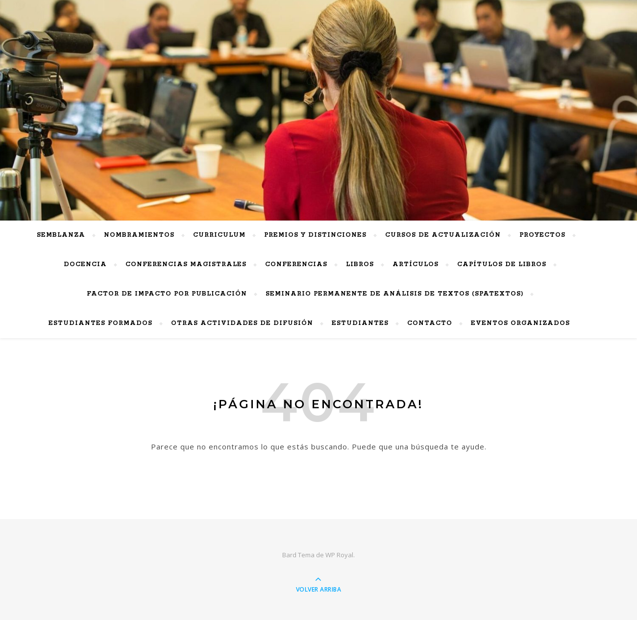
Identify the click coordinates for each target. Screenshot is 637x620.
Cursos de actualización (443, 235)
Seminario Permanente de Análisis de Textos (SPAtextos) (394, 294)
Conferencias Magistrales (185, 264)
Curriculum (219, 235)
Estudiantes (360, 323)
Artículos (415, 264)
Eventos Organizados (520, 323)
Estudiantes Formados (100, 323)
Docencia (85, 264)
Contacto (429, 323)
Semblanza (61, 235)
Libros (360, 264)
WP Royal (339, 554)
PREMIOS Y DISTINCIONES (315, 235)
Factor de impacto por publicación (167, 294)
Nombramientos (139, 235)
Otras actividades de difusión (242, 323)
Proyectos (542, 235)
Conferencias (296, 264)
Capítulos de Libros (501, 264)
